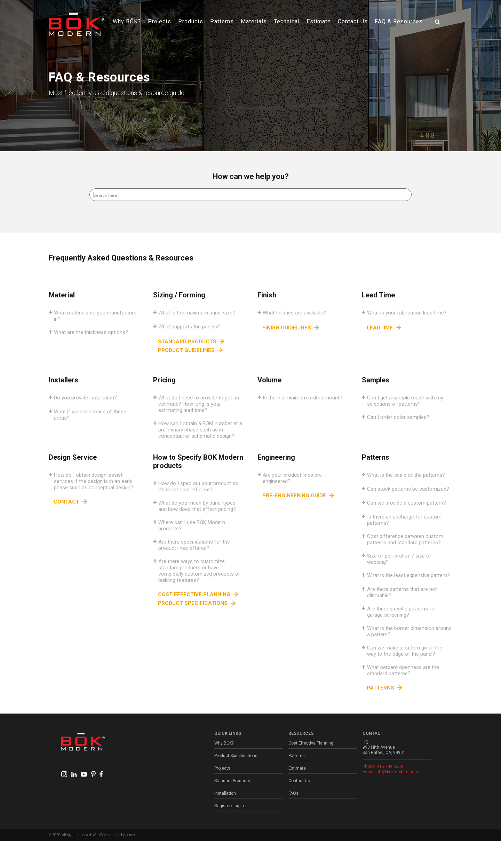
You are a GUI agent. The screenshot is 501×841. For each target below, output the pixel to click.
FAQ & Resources (399, 21)
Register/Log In (229, 805)
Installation (225, 793)
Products (190, 21)
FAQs (293, 793)
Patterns (222, 21)
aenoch (131, 835)
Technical (287, 21)
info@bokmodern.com (396, 771)
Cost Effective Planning (310, 743)
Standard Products (232, 780)
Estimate (319, 21)
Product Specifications (235, 755)
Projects (159, 21)
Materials (254, 21)
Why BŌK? (127, 21)
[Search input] (251, 194)
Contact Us (353, 21)
